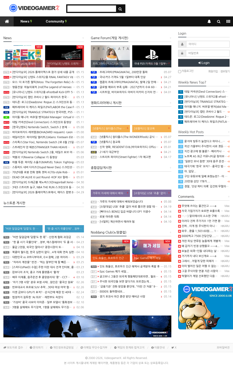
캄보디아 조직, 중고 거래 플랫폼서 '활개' (43, 272)
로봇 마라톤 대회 (131, 216)
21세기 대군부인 (131, 152)
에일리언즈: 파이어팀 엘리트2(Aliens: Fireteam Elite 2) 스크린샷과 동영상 (43, 137)
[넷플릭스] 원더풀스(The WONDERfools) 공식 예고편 (131, 137)
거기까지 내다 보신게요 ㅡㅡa (197, 256)
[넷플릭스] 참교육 (131, 142)
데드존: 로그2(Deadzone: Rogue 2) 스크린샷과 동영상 (43, 102)
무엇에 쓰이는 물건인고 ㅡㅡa (197, 206)
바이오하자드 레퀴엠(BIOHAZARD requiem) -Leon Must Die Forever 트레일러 (43, 132)
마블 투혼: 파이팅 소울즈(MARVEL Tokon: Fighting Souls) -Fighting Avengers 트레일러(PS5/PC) (43, 162)
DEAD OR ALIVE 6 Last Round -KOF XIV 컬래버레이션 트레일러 (43, 177)
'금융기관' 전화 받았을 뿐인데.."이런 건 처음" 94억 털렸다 (131, 286)
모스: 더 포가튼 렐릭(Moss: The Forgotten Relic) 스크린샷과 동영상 (43, 82)
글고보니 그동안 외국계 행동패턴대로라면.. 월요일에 (131, 276)
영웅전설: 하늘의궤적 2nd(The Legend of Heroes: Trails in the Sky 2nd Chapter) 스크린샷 (43, 87)
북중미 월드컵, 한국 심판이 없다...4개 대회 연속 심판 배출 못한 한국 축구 (43, 252)
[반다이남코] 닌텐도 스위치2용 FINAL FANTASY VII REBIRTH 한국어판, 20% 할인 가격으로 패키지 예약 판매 (43, 77)
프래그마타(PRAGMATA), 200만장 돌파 (131, 72)
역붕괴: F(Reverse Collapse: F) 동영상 (43, 157)
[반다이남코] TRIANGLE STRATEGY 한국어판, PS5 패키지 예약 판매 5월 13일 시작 (43, 112)
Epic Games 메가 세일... (131, 271)
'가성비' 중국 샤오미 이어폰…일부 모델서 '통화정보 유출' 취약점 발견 (43, 302)
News (26, 21)
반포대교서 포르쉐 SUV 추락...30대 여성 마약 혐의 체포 (43, 287)
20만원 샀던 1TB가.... (194, 181)
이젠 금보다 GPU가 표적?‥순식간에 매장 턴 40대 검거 (43, 292)
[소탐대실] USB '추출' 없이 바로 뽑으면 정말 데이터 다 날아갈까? (131, 206)
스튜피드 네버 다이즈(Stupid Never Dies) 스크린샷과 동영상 (43, 167)
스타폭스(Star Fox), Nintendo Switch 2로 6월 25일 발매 (43, 142)
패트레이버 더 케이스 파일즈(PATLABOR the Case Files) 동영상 (43, 107)
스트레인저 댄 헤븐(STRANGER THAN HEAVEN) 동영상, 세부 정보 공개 (43, 147)
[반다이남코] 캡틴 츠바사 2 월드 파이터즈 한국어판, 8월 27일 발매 (43, 97)
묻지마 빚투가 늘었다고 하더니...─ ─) (203, 141)
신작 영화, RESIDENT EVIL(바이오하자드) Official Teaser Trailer (131, 147)
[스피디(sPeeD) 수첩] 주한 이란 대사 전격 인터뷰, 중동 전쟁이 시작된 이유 (43, 267)
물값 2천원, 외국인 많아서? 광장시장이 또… (43, 247)
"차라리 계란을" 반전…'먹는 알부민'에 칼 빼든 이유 (43, 262)
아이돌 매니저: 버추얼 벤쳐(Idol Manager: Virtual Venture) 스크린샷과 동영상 (43, 117)
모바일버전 (223, 347)
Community (56, 21)
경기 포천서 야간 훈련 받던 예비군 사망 (131, 296)
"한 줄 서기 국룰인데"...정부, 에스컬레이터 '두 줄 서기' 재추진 (43, 242)
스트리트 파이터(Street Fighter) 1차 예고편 (131, 157)
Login (204, 63)
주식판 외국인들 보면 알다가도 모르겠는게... (131, 281)
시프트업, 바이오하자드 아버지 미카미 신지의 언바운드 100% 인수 (131, 92)
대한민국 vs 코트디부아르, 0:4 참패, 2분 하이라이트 (43, 257)
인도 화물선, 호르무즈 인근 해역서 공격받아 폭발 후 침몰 (131, 266)
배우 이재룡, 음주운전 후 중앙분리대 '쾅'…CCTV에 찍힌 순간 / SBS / (43, 277)
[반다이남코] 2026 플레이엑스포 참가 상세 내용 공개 (43, 72)
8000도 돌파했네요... (131, 291)
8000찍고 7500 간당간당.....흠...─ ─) (203, 236)
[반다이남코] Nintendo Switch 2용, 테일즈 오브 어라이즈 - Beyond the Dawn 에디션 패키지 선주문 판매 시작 (43, 152)
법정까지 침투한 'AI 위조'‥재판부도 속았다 (43, 297)
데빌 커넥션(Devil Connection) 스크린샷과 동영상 (43, 122)
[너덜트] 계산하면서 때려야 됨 (131, 221)
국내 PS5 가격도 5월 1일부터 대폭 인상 (131, 77)
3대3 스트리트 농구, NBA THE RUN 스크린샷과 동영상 (43, 187)
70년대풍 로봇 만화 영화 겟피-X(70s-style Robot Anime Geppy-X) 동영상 (43, 172)
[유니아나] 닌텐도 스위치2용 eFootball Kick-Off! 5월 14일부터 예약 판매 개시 (43, 92)
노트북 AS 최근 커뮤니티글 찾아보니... (203, 156)
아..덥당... (187, 171)
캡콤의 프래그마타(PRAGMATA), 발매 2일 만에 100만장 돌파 (131, 82)
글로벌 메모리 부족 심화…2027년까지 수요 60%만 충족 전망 (131, 87)
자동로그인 (185, 71)
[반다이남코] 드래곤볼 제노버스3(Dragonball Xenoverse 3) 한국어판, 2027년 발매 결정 (43, 182)
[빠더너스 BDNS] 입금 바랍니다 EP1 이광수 (131, 211)
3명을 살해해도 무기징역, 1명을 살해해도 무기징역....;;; (43, 307)
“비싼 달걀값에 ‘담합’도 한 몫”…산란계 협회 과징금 (43, 237)
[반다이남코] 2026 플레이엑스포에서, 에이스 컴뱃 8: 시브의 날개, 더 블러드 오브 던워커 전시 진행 (43, 192)
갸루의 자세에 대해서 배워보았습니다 (131, 201)
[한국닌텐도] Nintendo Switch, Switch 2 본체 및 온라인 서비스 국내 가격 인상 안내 (43, 127)
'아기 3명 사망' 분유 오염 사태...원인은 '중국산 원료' (43, 282)
